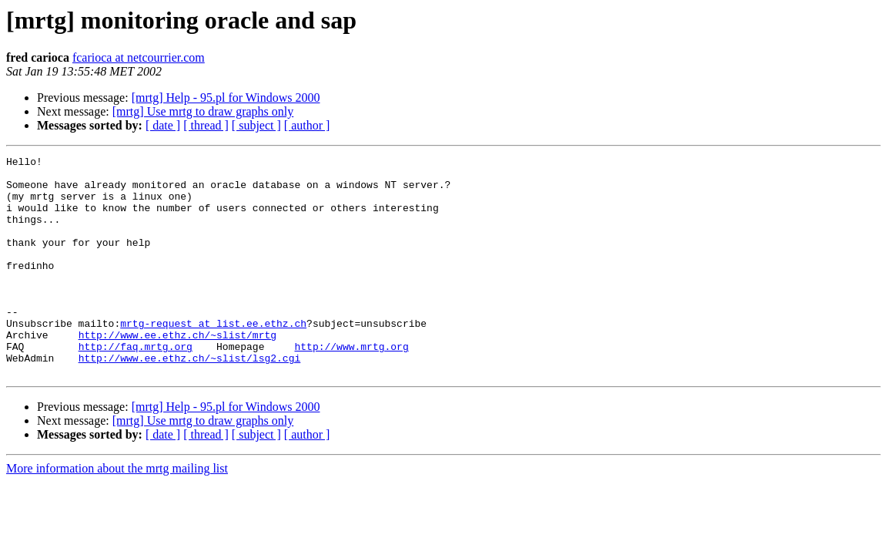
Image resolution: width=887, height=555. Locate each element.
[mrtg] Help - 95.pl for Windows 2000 (226, 97)
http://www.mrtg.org (351, 385)
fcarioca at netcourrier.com (138, 57)
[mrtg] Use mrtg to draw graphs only (203, 111)
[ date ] (163, 125)
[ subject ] (256, 125)
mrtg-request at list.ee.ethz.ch (213, 358)
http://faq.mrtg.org (135, 385)
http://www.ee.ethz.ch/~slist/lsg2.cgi (190, 399)
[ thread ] (206, 125)
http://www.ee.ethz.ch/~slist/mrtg (177, 371)
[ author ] (307, 125)
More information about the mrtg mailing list (117, 512)
